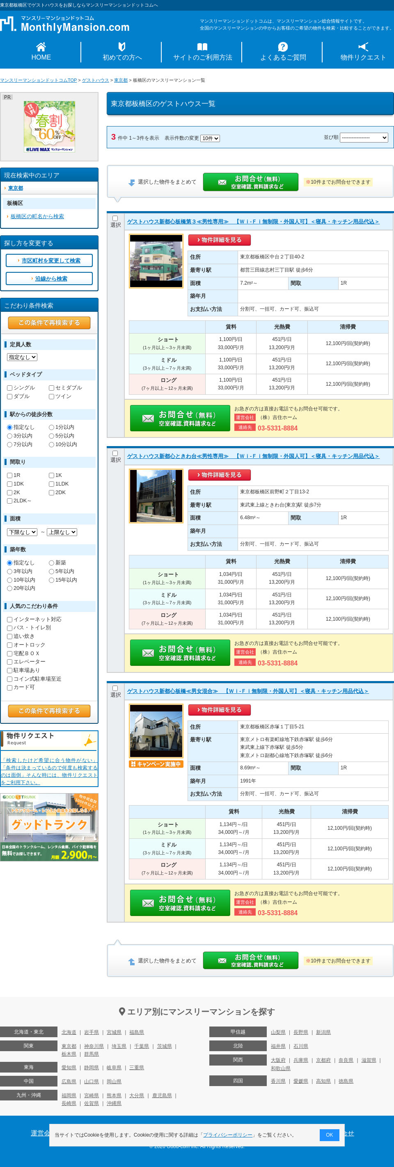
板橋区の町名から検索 (37, 216)
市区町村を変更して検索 (51, 261)
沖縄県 (114, 1103)
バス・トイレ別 (29, 627)
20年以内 (21, 588)
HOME (41, 57)
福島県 (136, 1032)
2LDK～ (19, 500)
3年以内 (19, 571)
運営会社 (44, 1133)
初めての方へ (122, 57)
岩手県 (91, 1032)
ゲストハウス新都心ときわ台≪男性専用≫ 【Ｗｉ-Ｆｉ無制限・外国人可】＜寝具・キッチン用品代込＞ (253, 456)
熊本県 (114, 1095)
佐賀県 (91, 1103)
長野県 (300, 1032)
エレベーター (26, 661)
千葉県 (141, 1046)
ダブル (18, 396)
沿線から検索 (51, 279)
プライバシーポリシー (228, 1135)
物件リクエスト (364, 57)
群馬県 (91, 1054)
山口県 (91, 1081)
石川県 (300, 1046)
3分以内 (19, 436)
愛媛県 (300, 1081)
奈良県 (346, 1060)
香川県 (278, 1081)
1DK (15, 484)
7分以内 (19, 444)
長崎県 (69, 1103)
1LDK (59, 484)
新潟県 (323, 1032)
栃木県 (69, 1054)
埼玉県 (119, 1046)
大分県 (136, 1095)
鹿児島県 (162, 1095)
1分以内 (61, 427)
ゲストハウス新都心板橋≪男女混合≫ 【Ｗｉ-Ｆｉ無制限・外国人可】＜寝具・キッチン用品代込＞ (248, 691)
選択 (115, 222)
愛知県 (69, 1067)
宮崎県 (91, 1095)
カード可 (21, 687)
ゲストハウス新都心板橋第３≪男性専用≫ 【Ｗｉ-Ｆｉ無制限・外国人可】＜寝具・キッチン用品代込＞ (253, 222)
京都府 (323, 1060)
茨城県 (164, 1046)
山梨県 (278, 1032)
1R (14, 475)
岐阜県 (114, 1067)
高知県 (323, 1081)
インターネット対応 (34, 619)
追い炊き (21, 636)
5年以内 (61, 571)
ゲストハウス (95, 80)
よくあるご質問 (283, 57)
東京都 (121, 80)
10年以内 (21, 580)
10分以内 (63, 444)
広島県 (69, 1081)
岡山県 (114, 1081)
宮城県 (114, 1032)
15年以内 (63, 580)
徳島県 (346, 1081)
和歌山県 (281, 1068)
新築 (57, 562)
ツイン (60, 396)
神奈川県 (94, 1046)
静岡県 (91, 1067)
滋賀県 (369, 1060)
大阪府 (278, 1060)
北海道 (69, 1032)
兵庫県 (300, 1060)
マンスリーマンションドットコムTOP (38, 80)
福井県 (278, 1046)
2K (13, 492)
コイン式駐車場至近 (34, 679)
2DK (57, 492)
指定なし (21, 427)
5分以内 (61, 436)
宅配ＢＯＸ (23, 653)
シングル (21, 387)
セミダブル (65, 387)
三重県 (136, 1067)
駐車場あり (23, 670)
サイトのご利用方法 (202, 57)
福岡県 (69, 1095)
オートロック (26, 645)
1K (55, 475)
